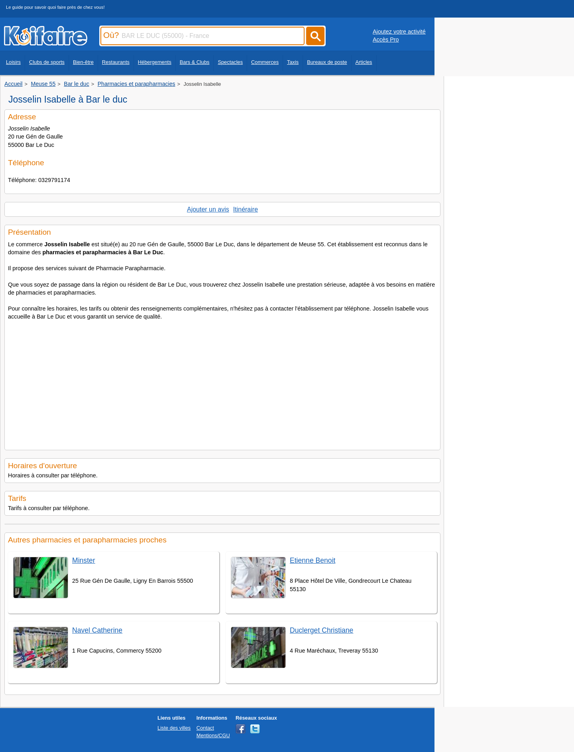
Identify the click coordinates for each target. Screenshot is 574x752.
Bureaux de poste (327, 62)
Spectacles (230, 62)
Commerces (265, 62)
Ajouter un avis (208, 209)
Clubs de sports (47, 62)
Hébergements (154, 62)
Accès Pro (386, 39)
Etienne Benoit (312, 560)
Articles (364, 62)
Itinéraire (245, 209)
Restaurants (116, 62)
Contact (205, 728)
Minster (83, 560)
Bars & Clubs (195, 62)
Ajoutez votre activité (399, 31)
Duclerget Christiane (321, 630)
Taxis (293, 62)
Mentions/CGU (213, 735)
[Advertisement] (222, 383)
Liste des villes (174, 728)
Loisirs (13, 62)
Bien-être (83, 62)
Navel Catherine (97, 630)
